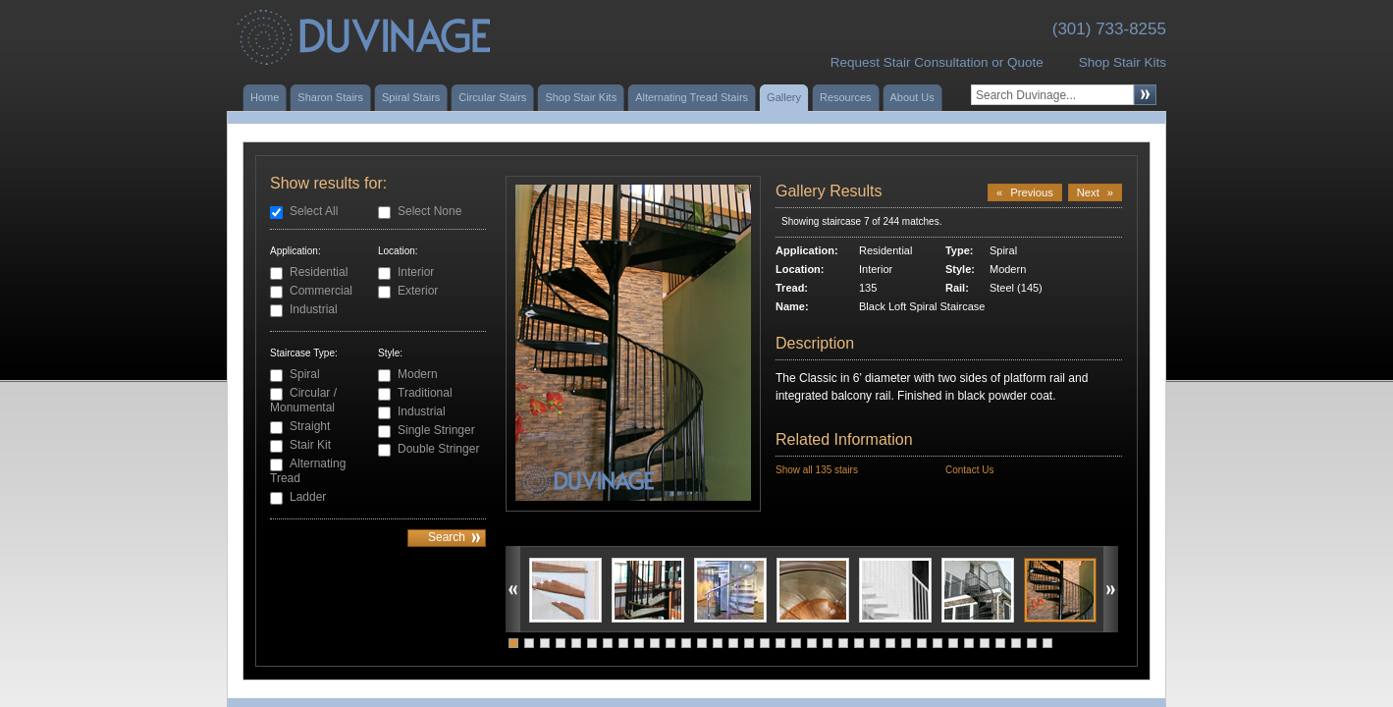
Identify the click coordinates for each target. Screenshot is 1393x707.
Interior (416, 272)
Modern (418, 374)
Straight (310, 426)
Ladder (308, 497)
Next (1095, 192)
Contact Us (969, 469)
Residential (319, 272)
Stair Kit (310, 445)
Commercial (321, 291)
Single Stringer (436, 430)
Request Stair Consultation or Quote (937, 62)
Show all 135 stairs (817, 469)
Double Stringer (438, 449)
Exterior (418, 291)
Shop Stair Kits (1122, 62)
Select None (429, 211)
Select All (314, 211)
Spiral (305, 374)
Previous (1024, 192)
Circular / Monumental (303, 400)
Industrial (314, 309)
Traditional (425, 393)
